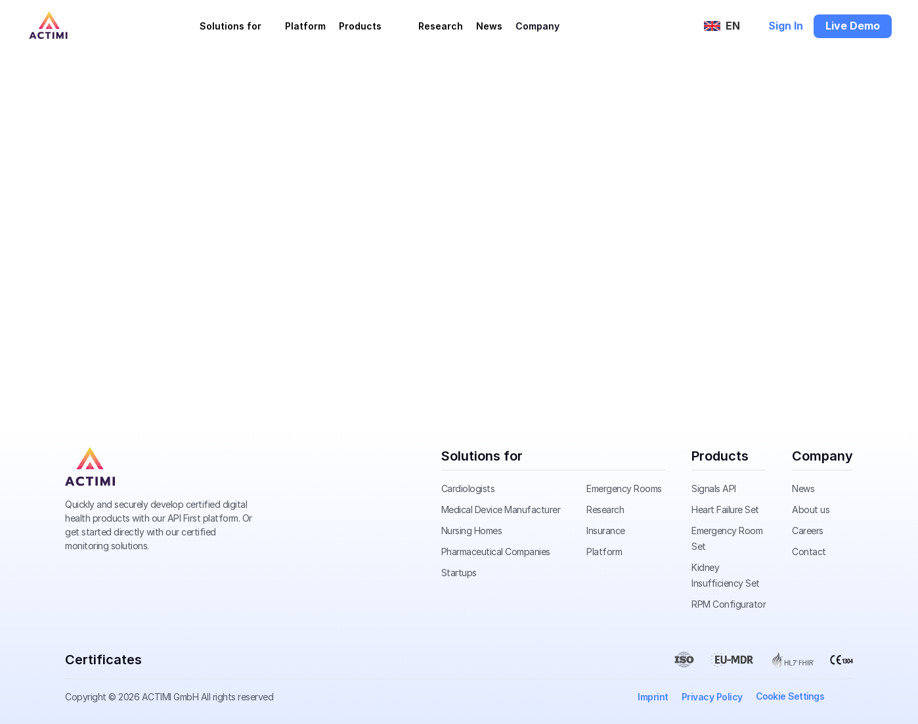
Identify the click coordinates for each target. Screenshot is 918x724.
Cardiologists (468, 488)
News (489, 26)
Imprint (653, 696)
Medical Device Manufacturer (501, 509)
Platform (305, 26)
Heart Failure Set (725, 509)
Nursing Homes (471, 530)
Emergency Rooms (624, 488)
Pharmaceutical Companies (495, 551)
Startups (459, 572)
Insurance (605, 530)
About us (810, 509)
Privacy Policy (712, 696)
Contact (809, 551)
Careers (807, 530)
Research (440, 26)
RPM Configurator (728, 604)
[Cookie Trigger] (790, 696)
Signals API (713, 488)
